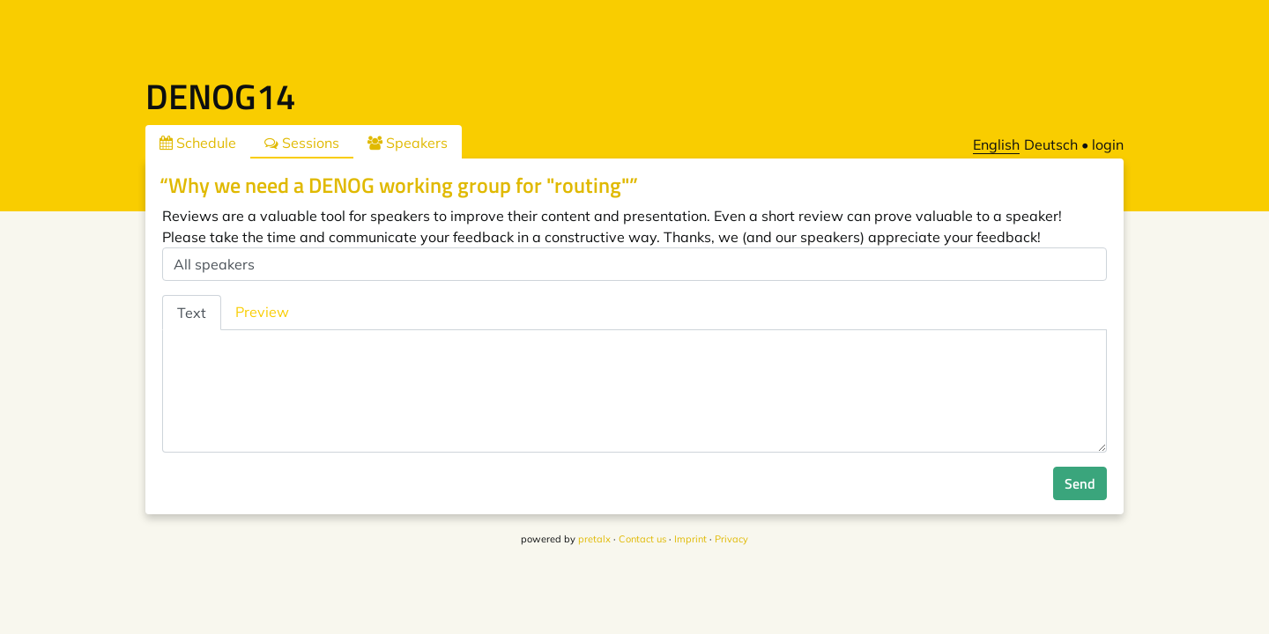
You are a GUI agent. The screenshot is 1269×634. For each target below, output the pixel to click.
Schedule (198, 142)
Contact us (642, 539)
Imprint (690, 539)
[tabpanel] (634, 391)
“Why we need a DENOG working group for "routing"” (399, 185)
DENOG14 (220, 96)
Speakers (407, 142)
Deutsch (1051, 144)
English (996, 144)
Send (1080, 483)
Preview (262, 312)
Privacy (731, 539)
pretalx (594, 539)
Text (191, 312)
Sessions (301, 142)
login (1108, 144)
